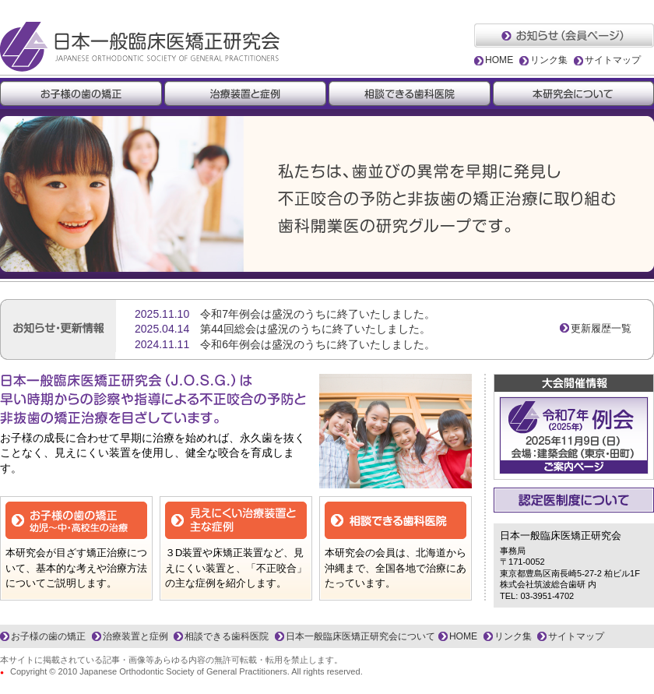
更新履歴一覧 (601, 328)
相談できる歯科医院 (227, 636)
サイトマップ (613, 60)
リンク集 (549, 60)
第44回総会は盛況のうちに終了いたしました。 (315, 328)
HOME (499, 60)
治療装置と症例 (135, 636)
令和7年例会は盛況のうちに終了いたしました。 (317, 314)
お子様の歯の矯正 (48, 636)
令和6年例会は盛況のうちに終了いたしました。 (317, 344)
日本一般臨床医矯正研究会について (360, 636)
